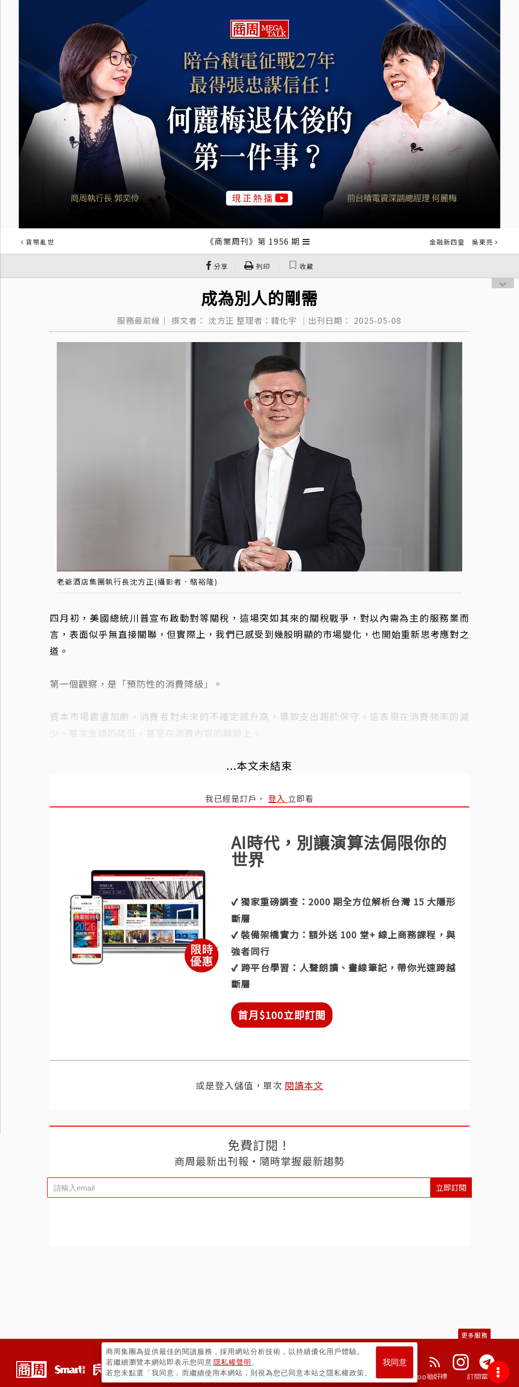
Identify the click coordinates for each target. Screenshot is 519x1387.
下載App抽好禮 (423, 1376)
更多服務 (474, 1335)
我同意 (395, 1362)
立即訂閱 (451, 1187)
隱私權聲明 (232, 1362)
